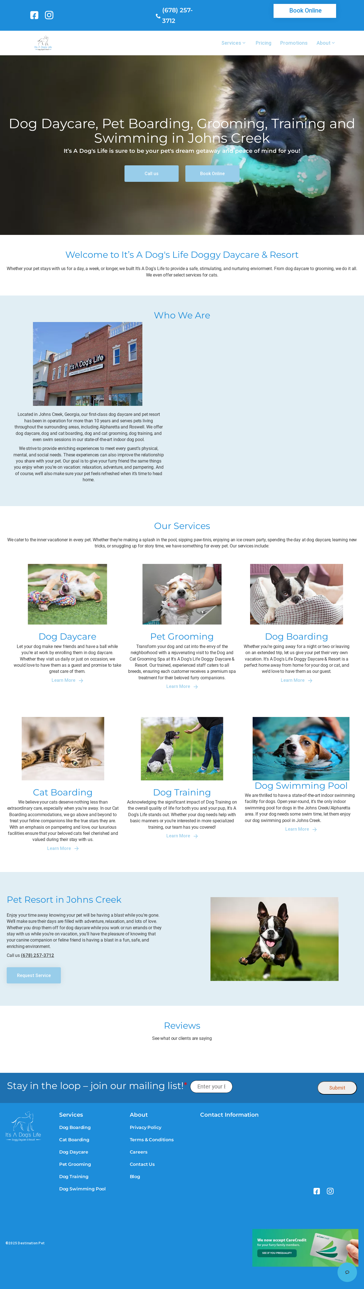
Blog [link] (135, 1176)
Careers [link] (138, 1152)
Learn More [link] (67, 680)
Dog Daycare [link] (73, 1152)
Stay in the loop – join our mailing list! (97, 1086)
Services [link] (231, 43)
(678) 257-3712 (37, 955)
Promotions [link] (294, 43)
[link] (35, 15)
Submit (337, 1088)
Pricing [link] (263, 43)
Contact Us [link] (142, 1164)
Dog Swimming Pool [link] (82, 1189)
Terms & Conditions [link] (152, 1139)
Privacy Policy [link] (145, 1127)
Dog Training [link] (73, 1176)
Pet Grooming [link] (75, 1164)
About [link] (324, 43)
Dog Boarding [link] (75, 1127)
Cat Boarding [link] (74, 1139)
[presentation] (275, 1086)
